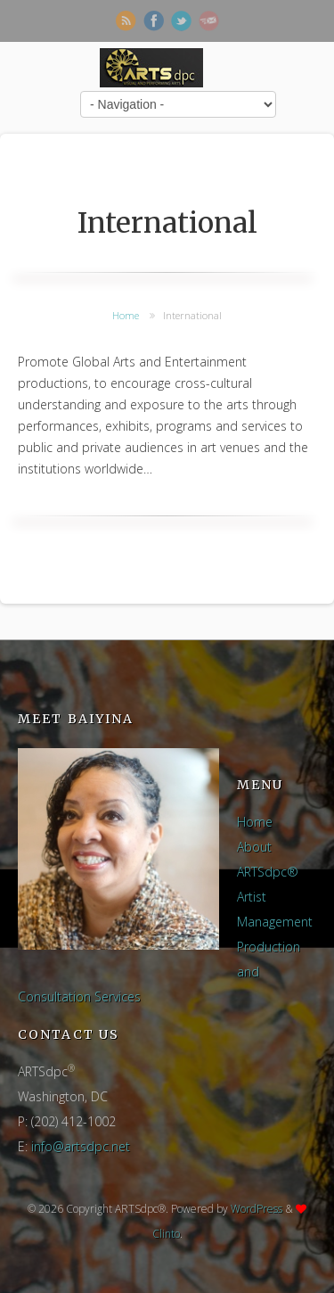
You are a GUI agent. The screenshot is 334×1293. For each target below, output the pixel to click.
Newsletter (209, 21)
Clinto (166, 1233)
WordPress (256, 1208)
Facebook (153, 21)
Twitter (181, 21)
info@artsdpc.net (80, 1146)
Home (125, 315)
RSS (126, 21)
